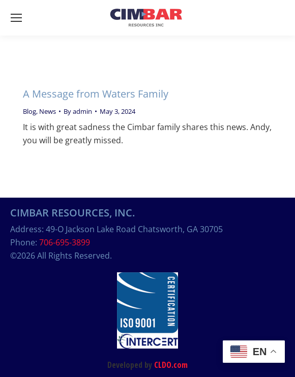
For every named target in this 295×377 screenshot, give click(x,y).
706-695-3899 (64, 242)
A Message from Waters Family (95, 94)
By (78, 111)
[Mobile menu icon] (16, 18)
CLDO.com (171, 364)
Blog (29, 111)
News (47, 111)
